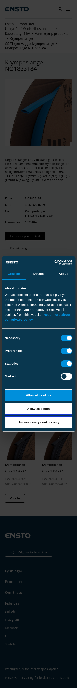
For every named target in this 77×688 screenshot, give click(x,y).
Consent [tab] (14, 273)
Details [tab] (38, 273)
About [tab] (63, 273)
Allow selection (38, 408)
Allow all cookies (38, 395)
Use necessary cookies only (38, 422)
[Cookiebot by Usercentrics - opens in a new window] (54, 262)
